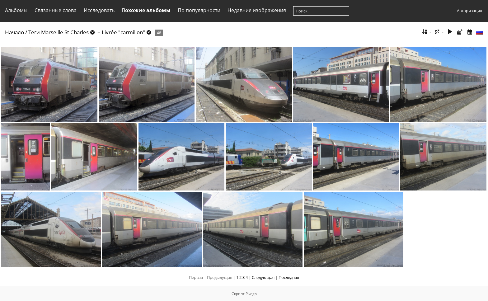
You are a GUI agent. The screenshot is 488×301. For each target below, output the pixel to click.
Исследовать (99, 10)
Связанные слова (56, 10)
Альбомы (16, 10)
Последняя (289, 277)
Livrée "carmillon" (123, 32)
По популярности (199, 10)
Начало (14, 32)
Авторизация (469, 10)
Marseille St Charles (65, 32)
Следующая (263, 277)
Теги (34, 32)
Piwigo (251, 293)
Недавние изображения (257, 10)
